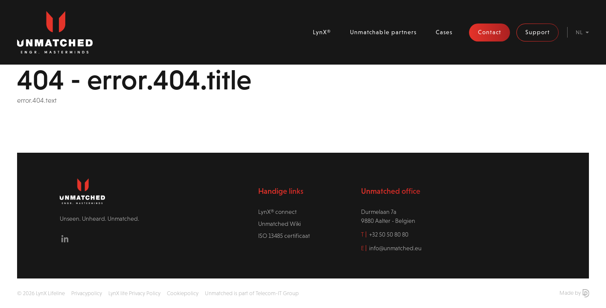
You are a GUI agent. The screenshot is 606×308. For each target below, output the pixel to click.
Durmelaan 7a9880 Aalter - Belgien (388, 216)
